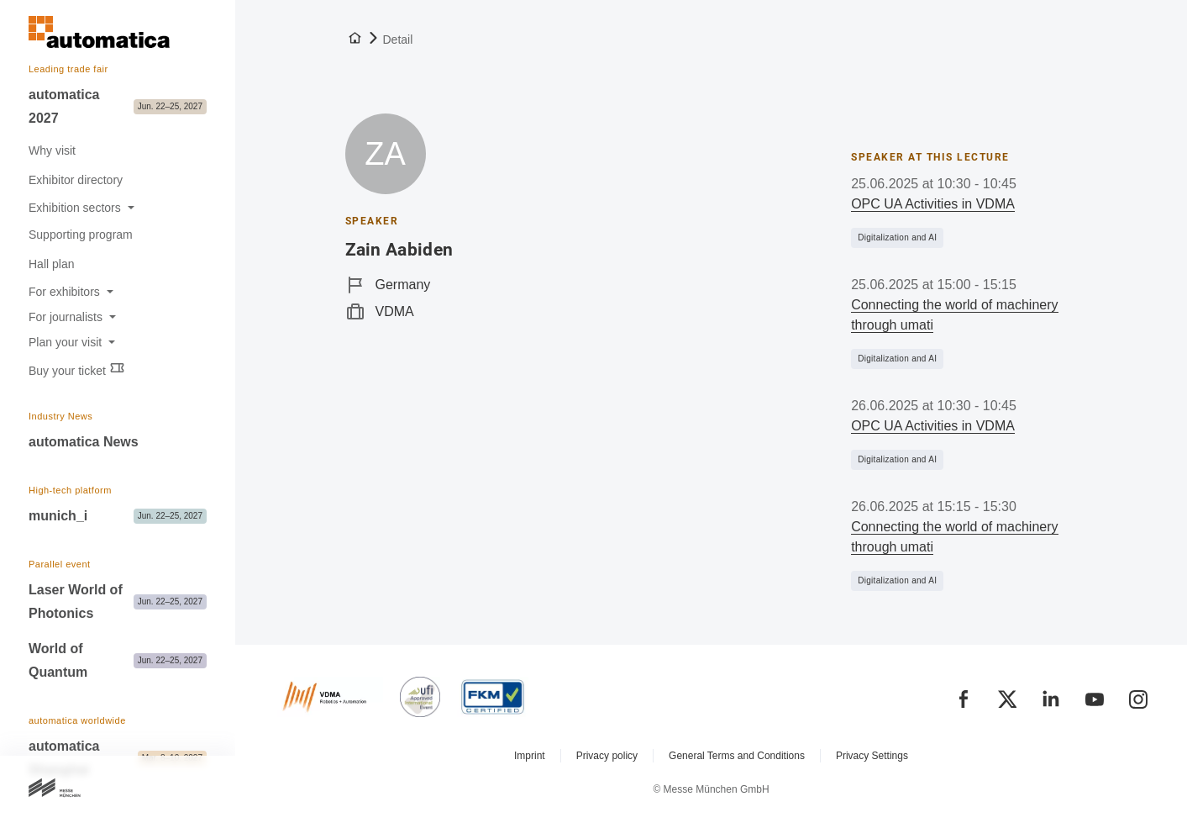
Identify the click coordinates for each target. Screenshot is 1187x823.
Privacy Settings (872, 756)
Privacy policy (607, 756)
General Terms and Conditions (737, 756)
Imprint (529, 756)
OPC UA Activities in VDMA (933, 204)
